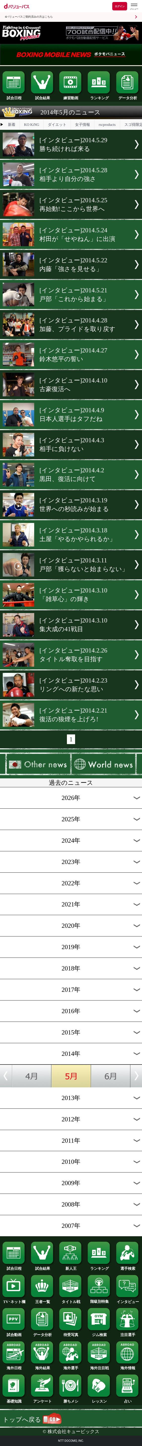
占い (128, 1399)
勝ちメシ (71, 1399)
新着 (11, 125)
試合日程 (14, 96)
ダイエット (57, 125)
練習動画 (71, 96)
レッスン (99, 1399)
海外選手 (71, 1366)
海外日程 (14, 1366)
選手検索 (128, 1267)
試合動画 (14, 1333)
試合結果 (43, 96)
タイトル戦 (71, 1300)
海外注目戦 (99, 1366)
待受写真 (71, 1333)
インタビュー (128, 1300)
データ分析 (128, 96)
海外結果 (43, 1366)
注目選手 (128, 1333)
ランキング (99, 96)
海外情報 (128, 1366)
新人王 (71, 1267)
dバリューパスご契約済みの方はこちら (29, 16)
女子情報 (82, 125)
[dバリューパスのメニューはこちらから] (134, 7)
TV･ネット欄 (14, 1300)
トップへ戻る (32, 1419)
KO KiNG (31, 125)
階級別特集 (99, 1300)
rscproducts (107, 125)
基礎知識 (14, 1399)
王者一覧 (43, 1300)
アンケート (43, 1399)
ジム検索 (99, 1333)
